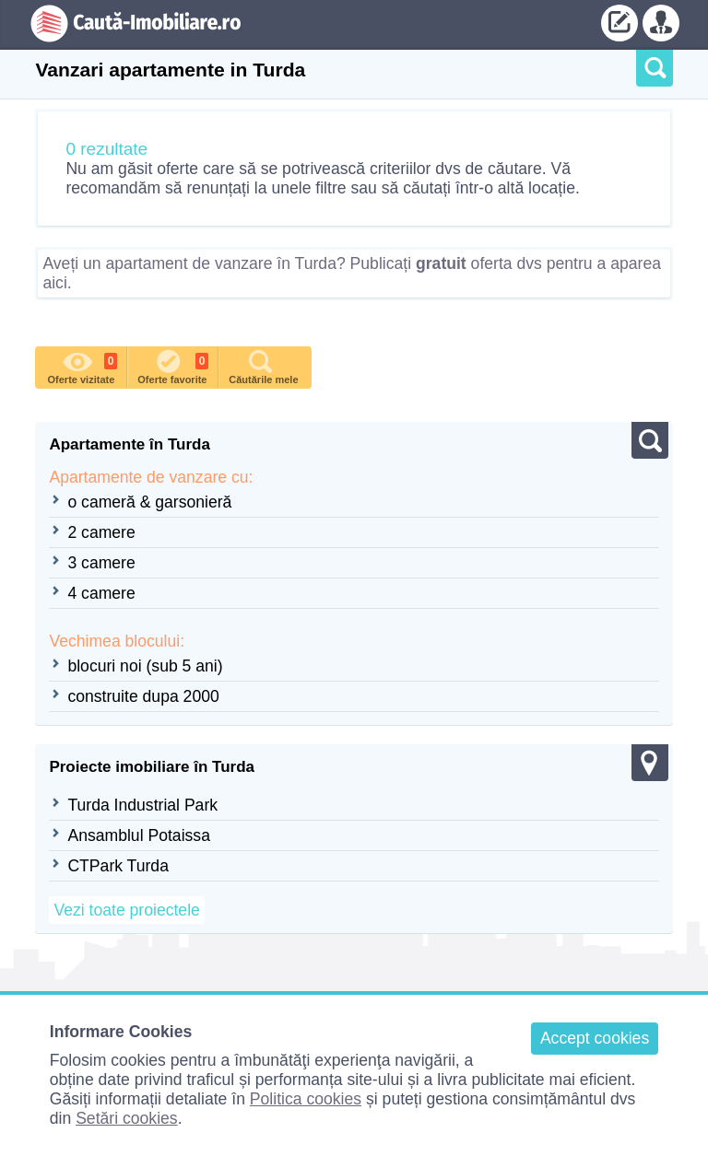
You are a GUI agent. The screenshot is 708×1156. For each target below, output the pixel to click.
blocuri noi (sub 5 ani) (144, 666)
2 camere (101, 532)
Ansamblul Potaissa (138, 835)
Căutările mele (263, 365)
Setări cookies (127, 1118)
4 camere (101, 593)
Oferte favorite (172, 365)
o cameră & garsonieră (149, 502)
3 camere (101, 563)
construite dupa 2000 (142, 696)
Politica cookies (305, 1099)
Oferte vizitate (83, 365)
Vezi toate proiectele (126, 910)
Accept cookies (594, 1038)
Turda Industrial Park (142, 805)
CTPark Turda (118, 866)
